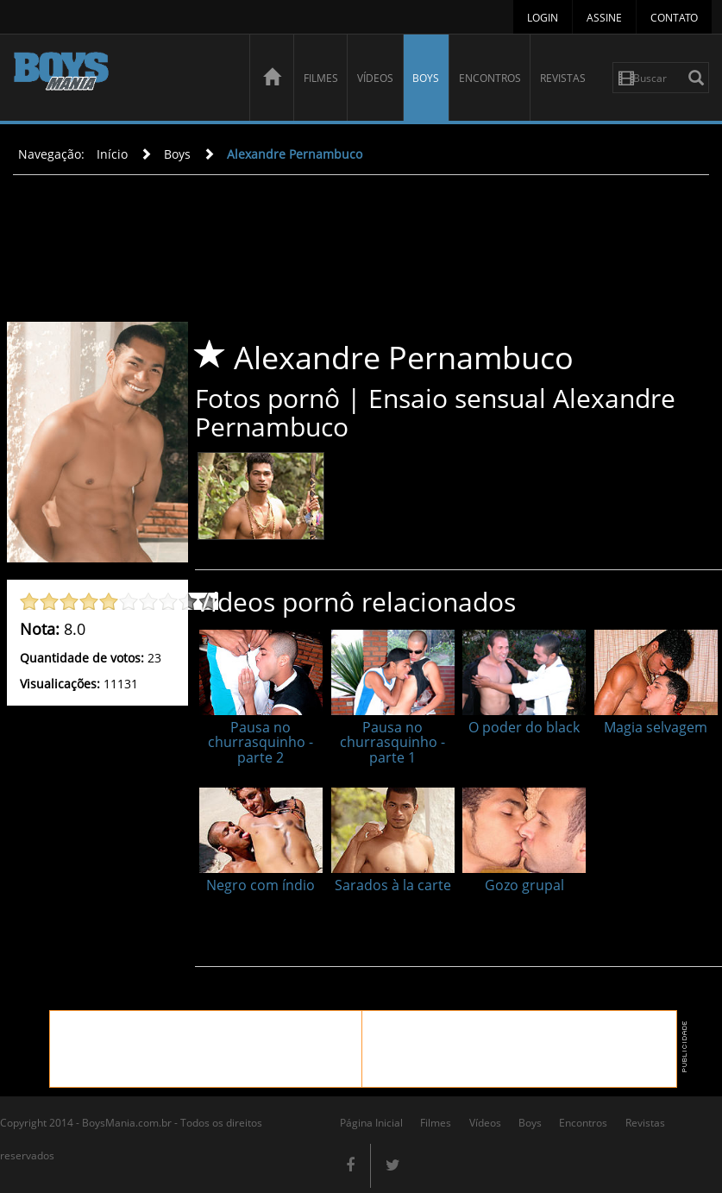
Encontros (490, 78)
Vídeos (375, 78)
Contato (674, 17)
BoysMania (122, 79)
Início (112, 154)
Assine (604, 17)
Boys (425, 78)
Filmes (321, 78)
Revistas (563, 78)
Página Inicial (371, 1122)
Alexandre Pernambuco (294, 154)
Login (542, 17)
